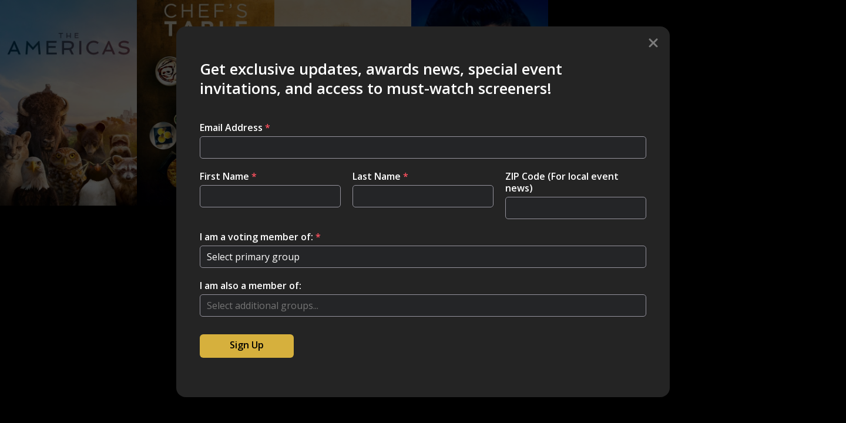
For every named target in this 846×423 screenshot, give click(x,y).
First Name (228, 176)
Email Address (235, 127)
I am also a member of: (250, 285)
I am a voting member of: (260, 237)
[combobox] (423, 305)
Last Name (380, 176)
